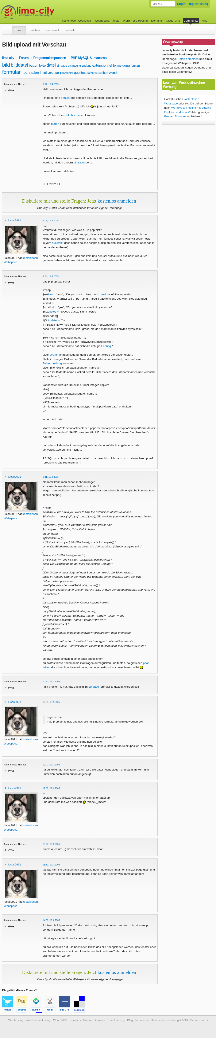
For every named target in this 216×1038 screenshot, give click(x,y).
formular (11, 72)
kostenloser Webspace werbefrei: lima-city (43, 12)
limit (43, 72)
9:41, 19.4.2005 (51, 477)
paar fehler (66, 72)
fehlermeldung (119, 65)
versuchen (101, 72)
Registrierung (198, 3)
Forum (19, 30)
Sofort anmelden (188, 58)
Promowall (52, 30)
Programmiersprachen (49, 58)
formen (135, 65)
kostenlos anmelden (116, 201)
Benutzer (34, 30)
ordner (53, 72)
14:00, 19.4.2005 (51, 920)
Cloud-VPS (173, 20)
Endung (106, 346)
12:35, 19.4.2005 (51, 702)
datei (51, 65)
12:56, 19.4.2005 (51, 788)
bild (6, 65)
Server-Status (199, 1020)
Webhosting (15, 1020)
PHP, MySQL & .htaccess (89, 58)
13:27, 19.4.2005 (51, 844)
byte (42, 65)
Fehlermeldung (52, 363)
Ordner (54, 354)
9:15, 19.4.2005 (51, 220)
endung (87, 65)
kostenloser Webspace (76, 20)
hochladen (30, 72)
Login (181, 3)
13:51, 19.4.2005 (51, 864)
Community (191, 20)
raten (90, 72)
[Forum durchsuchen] (163, 4)
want (113, 72)
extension (100, 65)
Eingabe (93, 686)
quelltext (80, 72)
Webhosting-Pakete (106, 20)
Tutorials (69, 30)
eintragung (74, 65)
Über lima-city (116, 1020)
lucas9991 (14, 220)
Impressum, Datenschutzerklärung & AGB (161, 1020)
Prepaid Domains (175, 116)
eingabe (62, 65)
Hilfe (204, 20)
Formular (64, 97)
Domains (157, 20)
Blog (130, 1020)
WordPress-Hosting (135, 20)
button (33, 65)
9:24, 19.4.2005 (51, 276)
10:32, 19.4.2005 (51, 681)
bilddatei (19, 65)
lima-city (8, 58)
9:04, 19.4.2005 (51, 84)
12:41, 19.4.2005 (51, 764)
